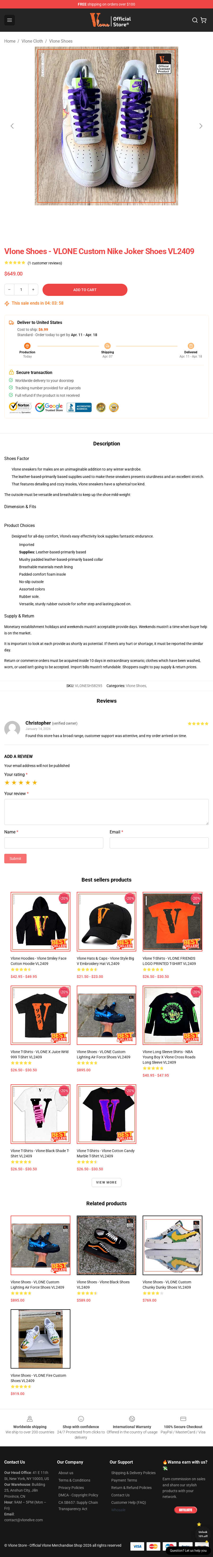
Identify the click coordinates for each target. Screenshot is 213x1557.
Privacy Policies (71, 1488)
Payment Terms (124, 1480)
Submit (15, 858)
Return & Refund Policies (131, 1488)
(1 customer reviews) (45, 263)
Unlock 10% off (203, 1534)
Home (9, 41)
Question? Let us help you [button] (188, 1551)
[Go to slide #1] (79, 217)
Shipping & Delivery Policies (133, 1473)
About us (65, 1473)
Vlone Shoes (61, 41)
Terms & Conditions (74, 1480)
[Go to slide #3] (134, 217)
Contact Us (120, 1495)
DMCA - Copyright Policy (78, 1495)
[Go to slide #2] (106, 217)
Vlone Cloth (32, 41)
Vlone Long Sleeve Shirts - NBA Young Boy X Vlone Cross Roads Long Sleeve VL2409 (169, 1057)
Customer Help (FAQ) (128, 1502)
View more (106, 1182)
